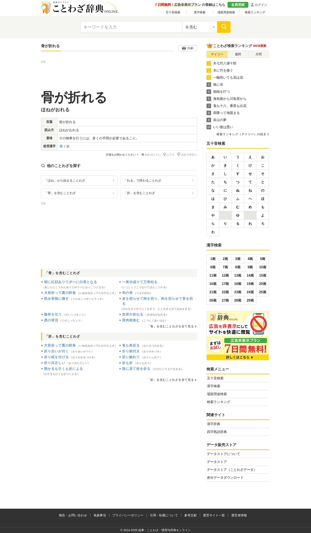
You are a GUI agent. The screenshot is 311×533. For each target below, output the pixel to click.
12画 (225, 275)
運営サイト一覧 (214, 515)
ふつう (169, 154)
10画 (262, 267)
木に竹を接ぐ (220, 70)
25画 (262, 292)
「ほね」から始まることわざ (65, 180)
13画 (237, 275)
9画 (250, 267)
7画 (225, 267)
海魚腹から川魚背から (226, 98)
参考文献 (190, 515)
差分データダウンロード (225, 477)
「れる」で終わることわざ (142, 180)
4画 (250, 259)
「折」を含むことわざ (139, 193)
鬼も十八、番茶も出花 (226, 106)
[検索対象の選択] (199, 27)
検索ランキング (255, 12)
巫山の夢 (216, 120)
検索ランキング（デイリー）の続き (241, 134)
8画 (237, 267)
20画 (262, 284)
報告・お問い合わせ (73, 515)
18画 (237, 284)
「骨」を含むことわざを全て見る (170, 326)
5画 (262, 259)
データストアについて (223, 454)
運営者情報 (239, 515)
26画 (212, 300)
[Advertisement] (119, 73)
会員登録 (238, 4)
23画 (237, 292)
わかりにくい (150, 155)
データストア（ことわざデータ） (232, 469)
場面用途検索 (226, 12)
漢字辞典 (213, 424)
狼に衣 (215, 84)
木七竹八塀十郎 (221, 63)
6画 (212, 267)
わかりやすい (187, 154)
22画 (225, 292)
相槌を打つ (218, 91)
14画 (250, 275)
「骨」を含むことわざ (60, 193)
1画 (212, 259)
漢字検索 (199, 12)
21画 (212, 292)
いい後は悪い (220, 127)
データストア (217, 462)
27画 (225, 300)
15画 (262, 275)
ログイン (261, 4)
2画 (225, 259)
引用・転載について (164, 515)
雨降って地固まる (223, 113)
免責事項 (99, 515)
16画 (212, 284)
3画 (237, 259)
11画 (212, 275)
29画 (250, 300)
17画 (225, 284)
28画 (237, 300)
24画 (250, 292)
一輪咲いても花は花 (225, 77)
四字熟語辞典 (217, 432)
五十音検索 (173, 12)
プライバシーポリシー (127, 515)
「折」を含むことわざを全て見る (170, 379)
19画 (250, 284)
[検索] (223, 27)
